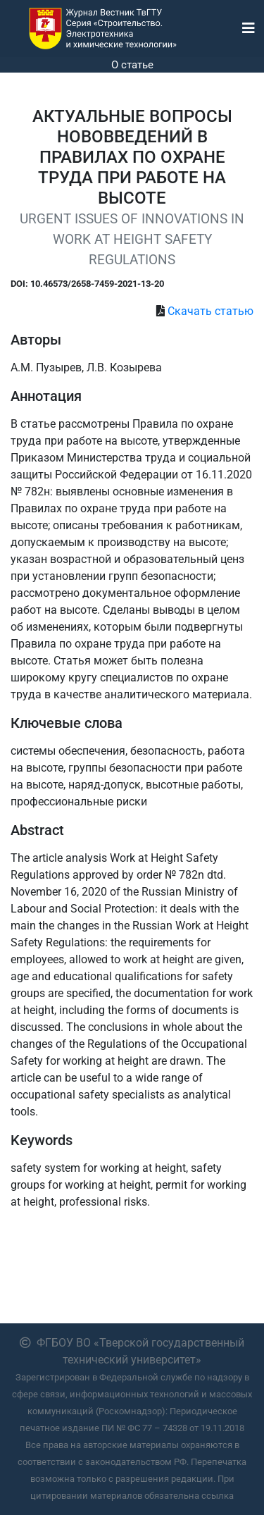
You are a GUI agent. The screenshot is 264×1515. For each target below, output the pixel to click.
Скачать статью (210, 311)
